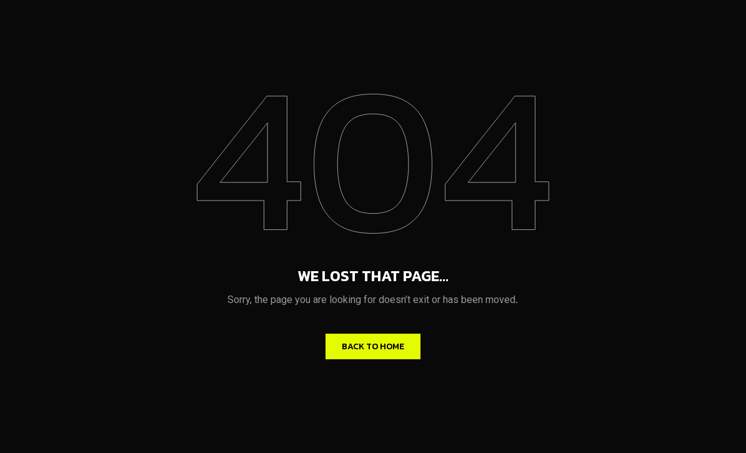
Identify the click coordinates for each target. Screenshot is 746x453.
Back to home (373, 346)
